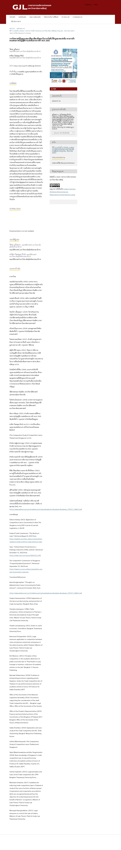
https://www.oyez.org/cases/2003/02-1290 (25, 555)
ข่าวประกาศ (65, 17)
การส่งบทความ (77, 17)
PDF (54, 89)
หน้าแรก (12, 29)
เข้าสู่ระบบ (88, 5)
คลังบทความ (21, 29)
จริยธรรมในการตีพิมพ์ (51, 17)
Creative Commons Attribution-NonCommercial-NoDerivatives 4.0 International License (62, 192)
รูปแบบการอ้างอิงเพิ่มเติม (62, 133)
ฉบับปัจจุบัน (22, 17)
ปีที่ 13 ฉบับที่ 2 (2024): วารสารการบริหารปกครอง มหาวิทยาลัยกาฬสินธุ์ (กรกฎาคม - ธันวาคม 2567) (41, 31)
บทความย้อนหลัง (34, 17)
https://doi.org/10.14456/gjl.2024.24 (27, 66)
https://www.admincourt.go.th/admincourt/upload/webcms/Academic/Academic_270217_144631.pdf (45, 509)
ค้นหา (107, 17)
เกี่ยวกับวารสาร (16, 21)
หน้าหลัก (12, 17)
